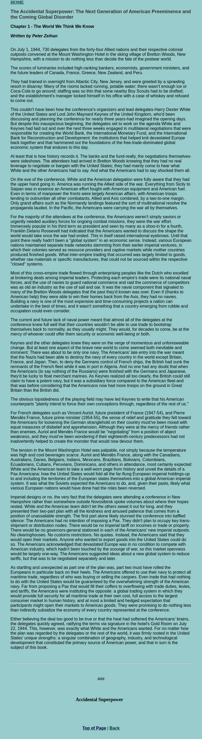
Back (115, 728)
